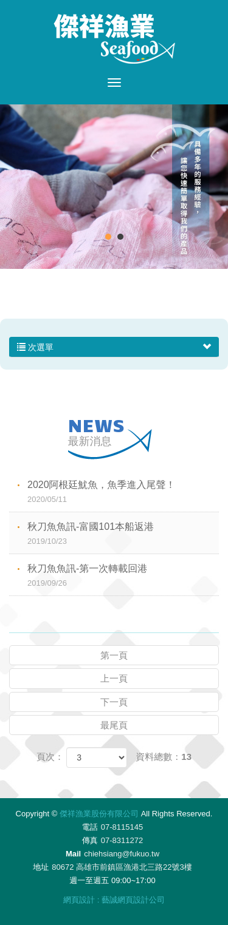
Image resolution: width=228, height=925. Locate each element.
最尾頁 (114, 725)
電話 (90, 827)
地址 (41, 867)
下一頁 (114, 702)
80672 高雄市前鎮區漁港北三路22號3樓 (122, 867)
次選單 (114, 347)
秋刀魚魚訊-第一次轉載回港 (123, 576)
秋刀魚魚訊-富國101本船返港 (123, 534)
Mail (73, 853)
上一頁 (114, 678)
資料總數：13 (164, 756)
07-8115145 (122, 827)
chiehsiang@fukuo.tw (121, 853)
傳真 (90, 840)
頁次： (50, 756)
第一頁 (114, 655)
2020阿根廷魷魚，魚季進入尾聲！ (123, 492)
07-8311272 (122, 840)
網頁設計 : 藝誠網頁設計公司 (114, 899)
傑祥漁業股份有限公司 (114, 39)
